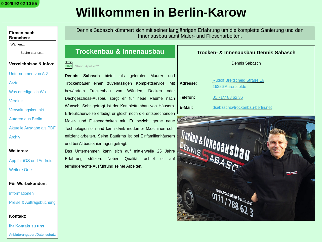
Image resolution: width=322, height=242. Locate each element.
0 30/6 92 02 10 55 (19, 3)
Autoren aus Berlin (25, 119)
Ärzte (13, 83)
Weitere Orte (20, 170)
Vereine (16, 101)
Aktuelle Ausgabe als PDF (32, 128)
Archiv (14, 137)
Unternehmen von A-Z (29, 74)
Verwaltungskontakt (26, 110)
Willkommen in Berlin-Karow (161, 12)
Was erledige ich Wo (27, 92)
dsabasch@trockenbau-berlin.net (242, 107)
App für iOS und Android (31, 161)
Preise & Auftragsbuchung (32, 202)
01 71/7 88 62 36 (228, 97)
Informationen (21, 193)
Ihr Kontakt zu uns (26, 226)
